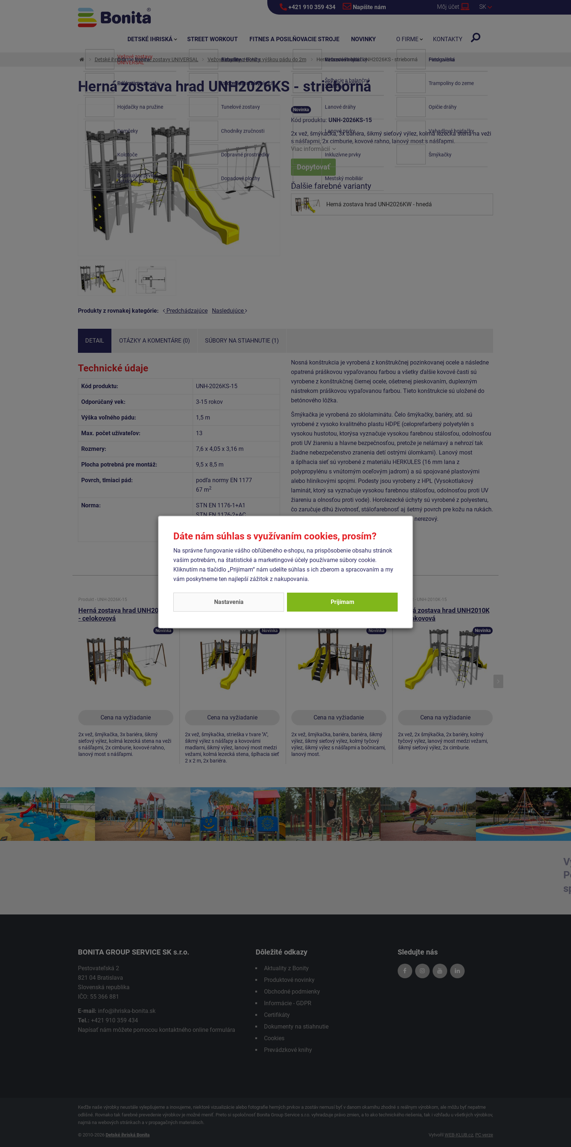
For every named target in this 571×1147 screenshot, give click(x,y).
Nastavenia (229, 601)
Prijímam (342, 601)
